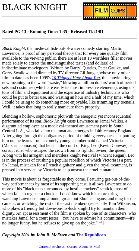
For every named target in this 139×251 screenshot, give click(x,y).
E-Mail (95, 246)
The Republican (91, 235)
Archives (58, 246)
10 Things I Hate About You (76, 77)
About (83, 246)
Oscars (72, 246)
